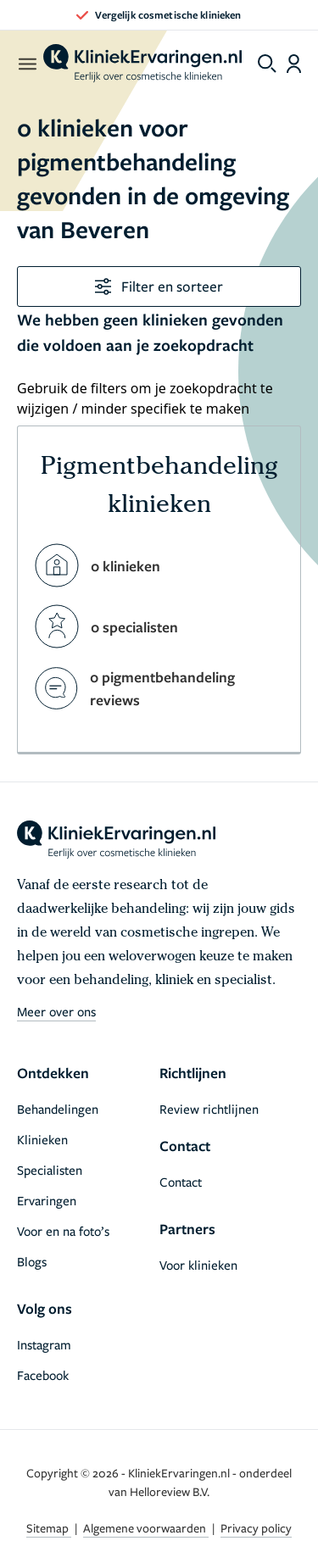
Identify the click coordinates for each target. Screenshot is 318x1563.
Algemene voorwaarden (146, 1528)
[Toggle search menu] (267, 63)
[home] (142, 63)
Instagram (44, 1344)
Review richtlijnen (209, 1108)
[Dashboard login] (294, 63)
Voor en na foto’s (63, 1230)
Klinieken (42, 1139)
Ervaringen (46, 1200)
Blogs (32, 1261)
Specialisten (49, 1169)
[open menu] (26, 63)
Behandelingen (57, 1108)
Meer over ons (56, 1011)
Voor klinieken (198, 1264)
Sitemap (48, 1528)
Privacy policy (256, 1528)
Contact (180, 1181)
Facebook (43, 1374)
